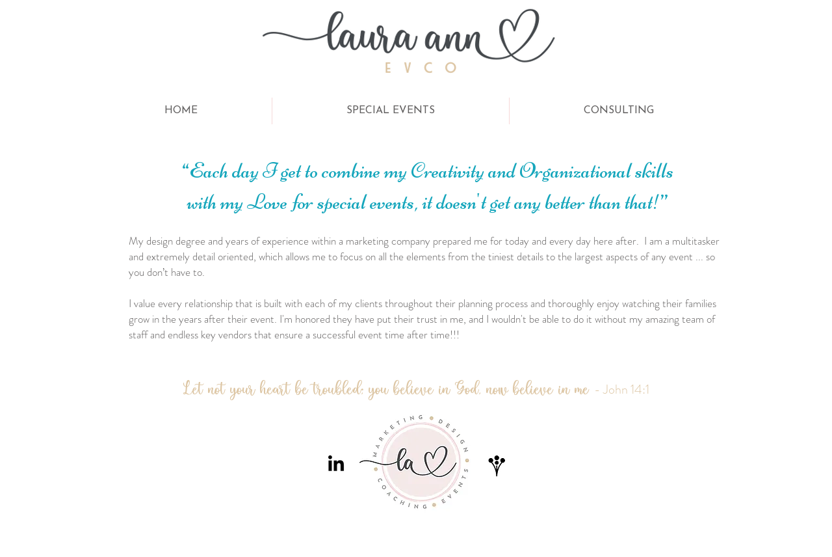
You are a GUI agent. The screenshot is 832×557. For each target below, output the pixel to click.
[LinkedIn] (336, 464)
